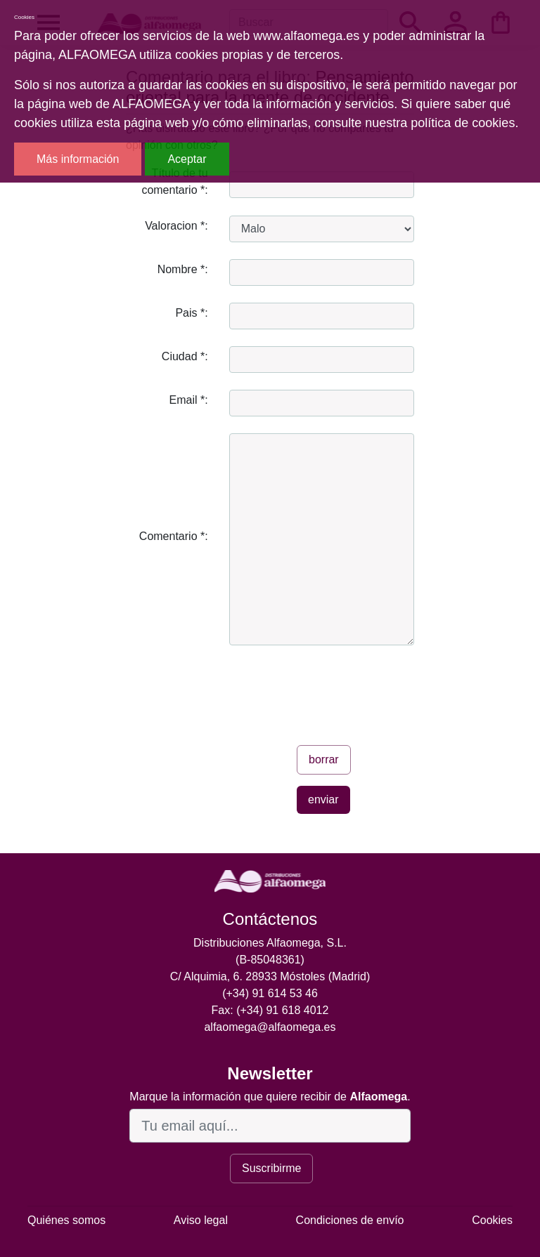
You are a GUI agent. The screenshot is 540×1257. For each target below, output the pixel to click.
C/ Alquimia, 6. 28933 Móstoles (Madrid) (270, 976)
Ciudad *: (185, 356)
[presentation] (336, 689)
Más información (78, 159)
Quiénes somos (66, 1220)
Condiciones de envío (350, 1220)
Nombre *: (183, 269)
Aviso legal (201, 1220)
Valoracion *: (176, 226)
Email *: (188, 400)
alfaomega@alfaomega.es (269, 1027)
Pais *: (191, 313)
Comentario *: (173, 536)
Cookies (492, 1220)
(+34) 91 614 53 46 (270, 993)
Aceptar (186, 159)
